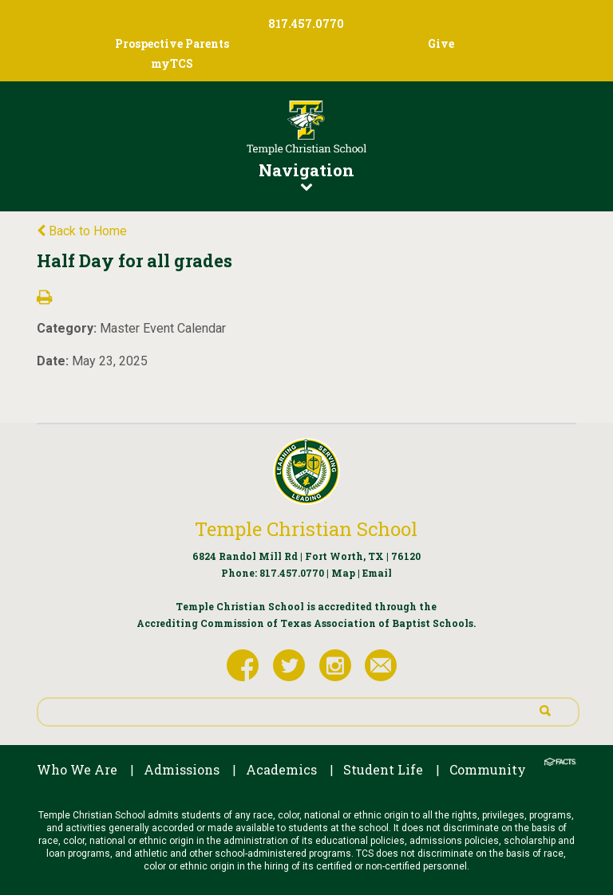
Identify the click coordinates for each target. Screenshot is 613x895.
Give (441, 43)
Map (343, 572)
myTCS (172, 63)
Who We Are (77, 769)
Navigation (306, 175)
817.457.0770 (291, 572)
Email (377, 572)
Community (487, 769)
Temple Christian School (306, 529)
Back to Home (82, 231)
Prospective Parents (172, 43)
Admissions (181, 769)
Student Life (383, 769)
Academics (281, 769)
